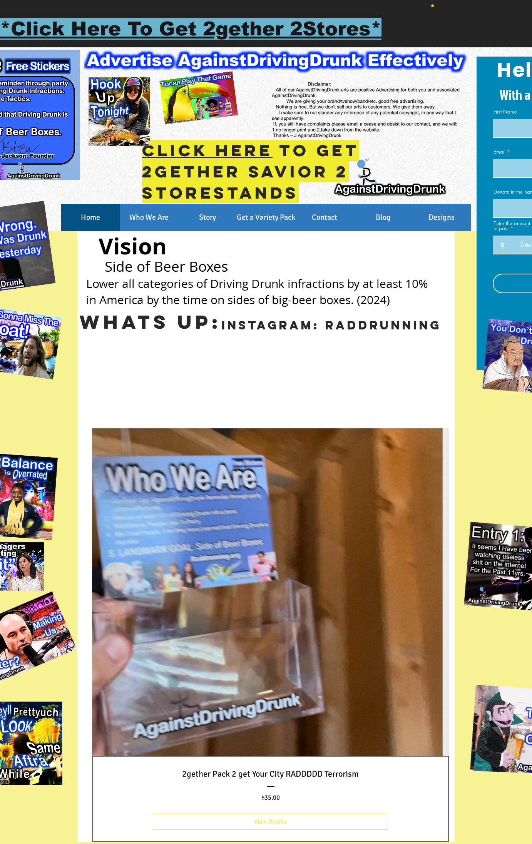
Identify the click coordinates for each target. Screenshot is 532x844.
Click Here (207, 150)
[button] (432, 5)
